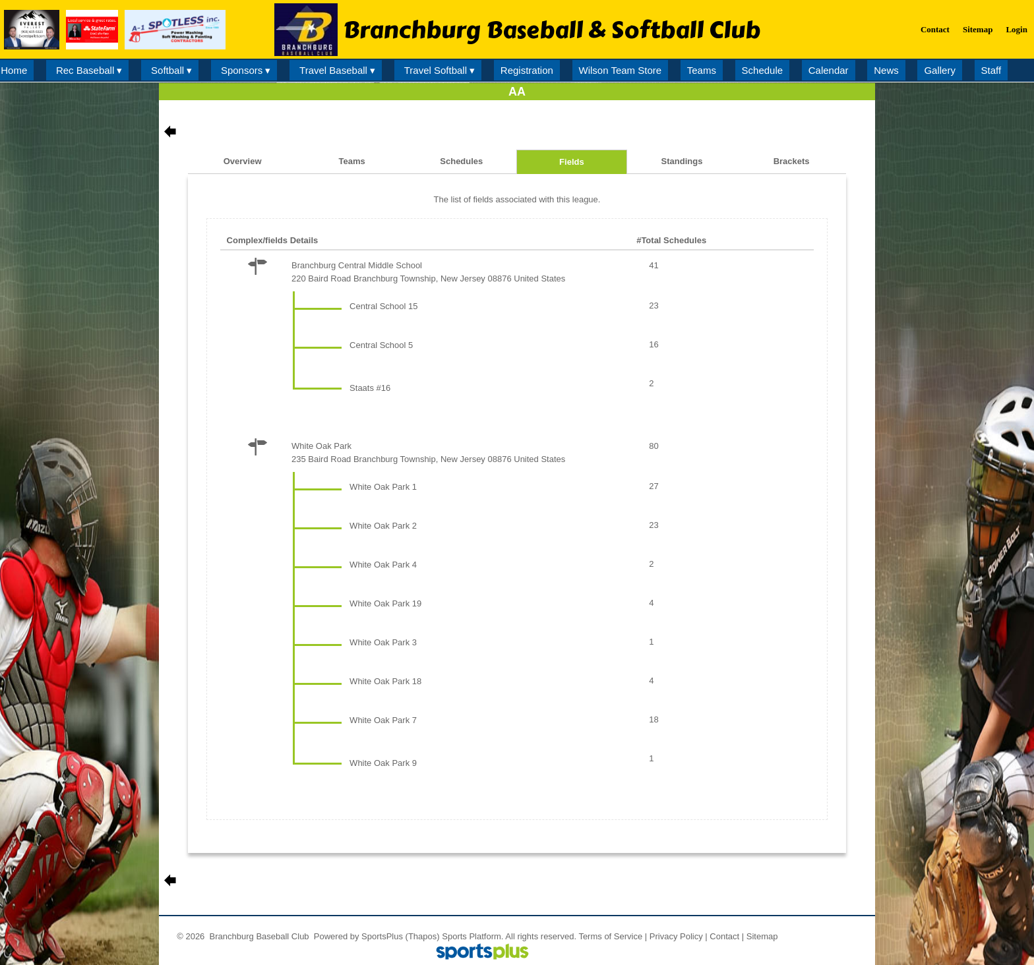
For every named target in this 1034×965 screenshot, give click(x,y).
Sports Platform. (472, 936)
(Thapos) (423, 936)
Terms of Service (610, 936)
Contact (724, 936)
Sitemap (762, 936)
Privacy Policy (676, 936)
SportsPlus (382, 936)
